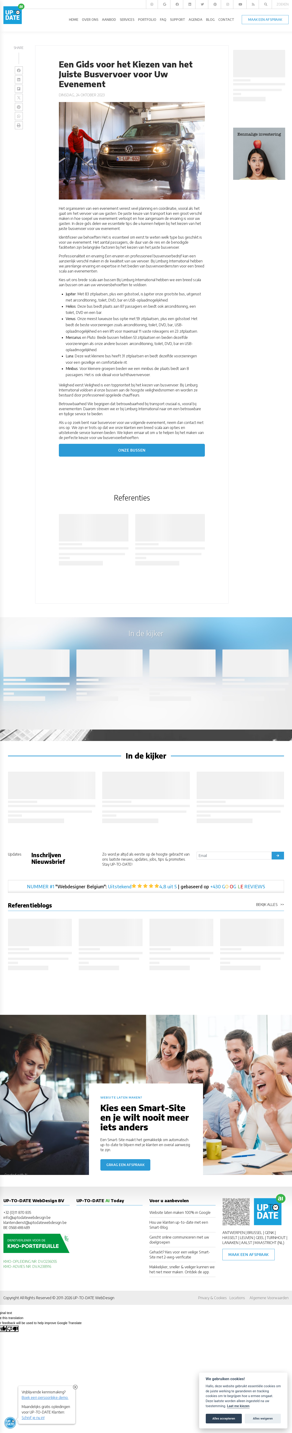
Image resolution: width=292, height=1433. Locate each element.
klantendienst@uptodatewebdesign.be (35, 1222)
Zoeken (282, 4)
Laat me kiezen (238, 1406)
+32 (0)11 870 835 (17, 1212)
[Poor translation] (12, 1328)
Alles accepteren (223, 1418)
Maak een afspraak (248, 1254)
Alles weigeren (263, 1418)
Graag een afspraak (125, 1165)
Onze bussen (132, 450)
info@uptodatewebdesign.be (27, 1217)
